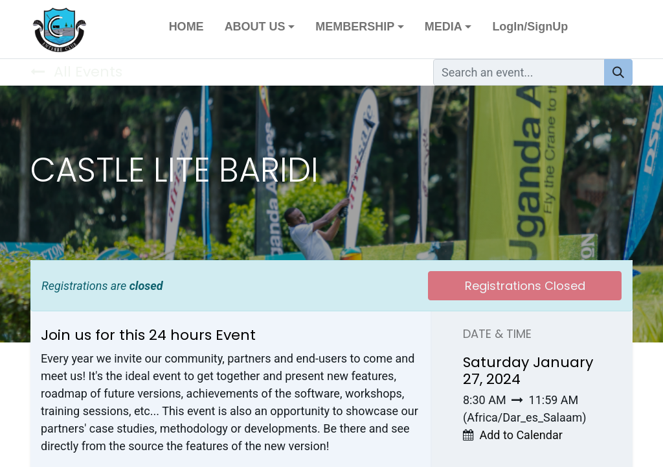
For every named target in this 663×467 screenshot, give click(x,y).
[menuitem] (186, 29)
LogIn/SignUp (530, 26)
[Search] (618, 72)
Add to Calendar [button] (520, 435)
